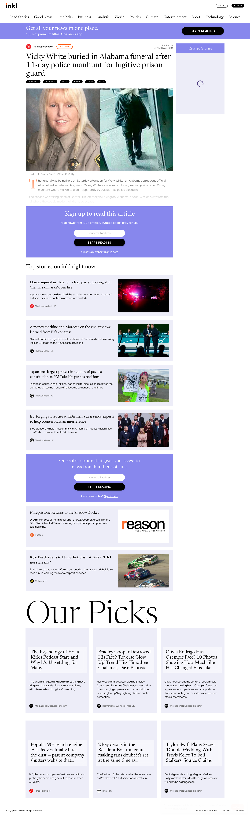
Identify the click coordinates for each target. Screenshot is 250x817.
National (64, 46)
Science (234, 17)
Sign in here (111, 252)
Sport (196, 17)
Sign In (221, 5)
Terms (198, 810)
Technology (215, 17)
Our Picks (65, 17)
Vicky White (33, 82)
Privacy (207, 810)
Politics (135, 17)
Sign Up (238, 5)
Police (65, 82)
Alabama (77, 82)
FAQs (216, 810)
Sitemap (226, 810)
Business (84, 17)
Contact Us (239, 810)
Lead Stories (19, 17)
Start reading (203, 31)
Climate (152, 17)
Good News (43, 17)
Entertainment (175, 17)
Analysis (103, 17)
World (120, 17)
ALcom (101, 82)
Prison (90, 82)
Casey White (50, 82)
